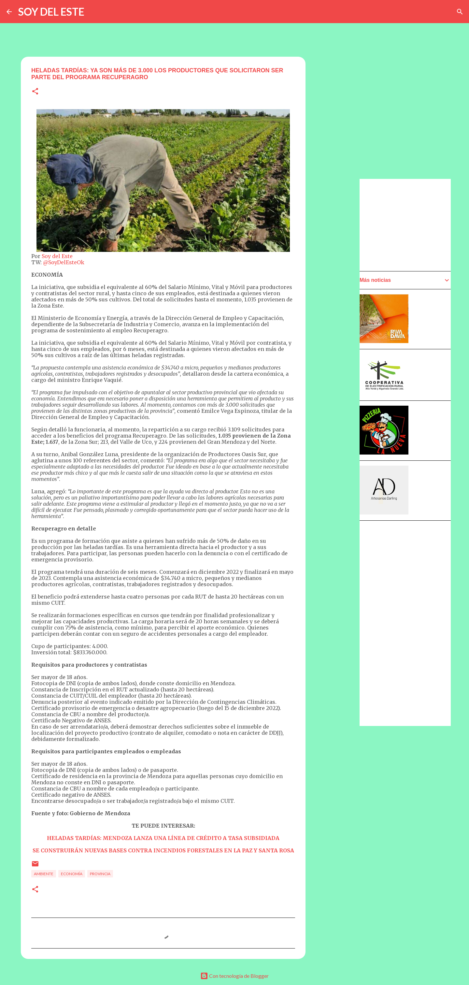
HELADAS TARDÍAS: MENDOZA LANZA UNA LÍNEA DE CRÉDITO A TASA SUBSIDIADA (163, 838)
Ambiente (43, 873)
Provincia (100, 873)
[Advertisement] (337, 364)
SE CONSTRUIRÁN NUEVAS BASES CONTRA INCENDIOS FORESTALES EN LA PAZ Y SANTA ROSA (163, 850)
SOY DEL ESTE (51, 11)
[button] (35, 91)
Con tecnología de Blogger (234, 976)
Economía (71, 873)
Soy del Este (57, 256)
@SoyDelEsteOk (63, 262)
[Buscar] (460, 12)
